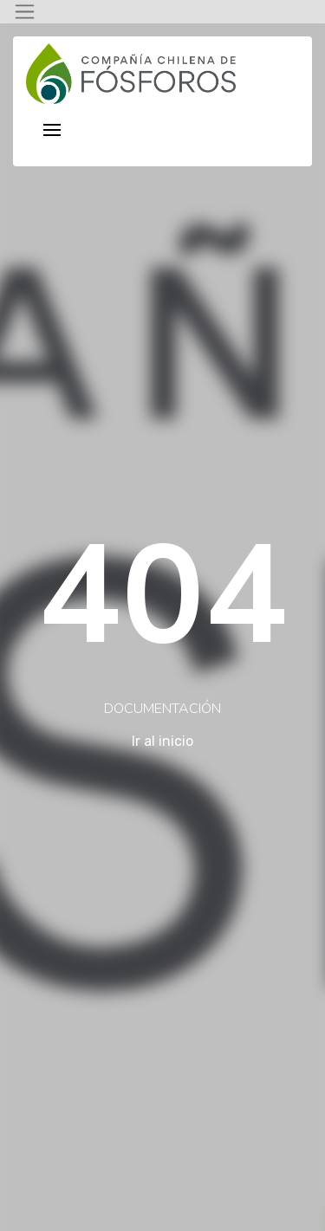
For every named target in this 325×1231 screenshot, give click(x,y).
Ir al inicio (162, 741)
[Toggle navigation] (24, 11)
